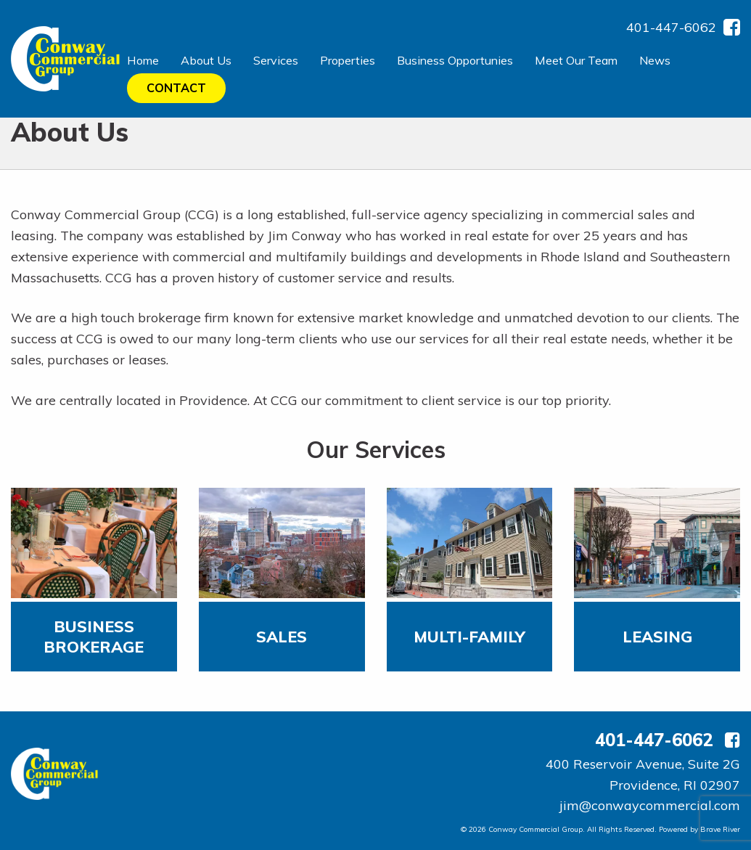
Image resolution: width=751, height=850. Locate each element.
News (654, 60)
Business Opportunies (455, 60)
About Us (206, 60)
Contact (176, 88)
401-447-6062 (671, 27)
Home (143, 60)
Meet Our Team (576, 60)
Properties (347, 60)
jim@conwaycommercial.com (649, 805)
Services (275, 60)
